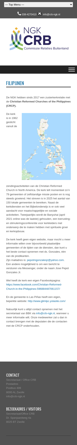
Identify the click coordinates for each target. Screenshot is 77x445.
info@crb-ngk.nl (51, 14)
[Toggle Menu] (71, 70)
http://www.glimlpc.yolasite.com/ (47, 301)
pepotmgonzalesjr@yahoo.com (45, 260)
